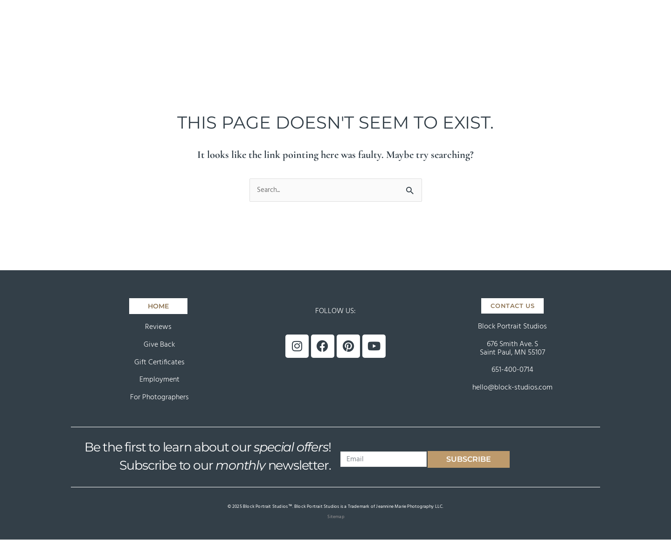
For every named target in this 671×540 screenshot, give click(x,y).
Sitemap (335, 517)
